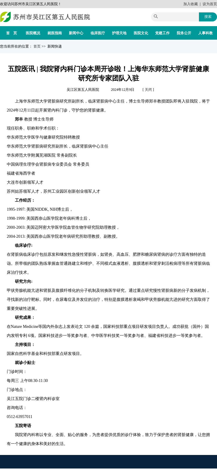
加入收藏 (190, 4)
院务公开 (184, 33)
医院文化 (141, 33)
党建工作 (162, 33)
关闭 (148, 89)
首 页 (11, 33)
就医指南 (54, 33)
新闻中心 (76, 33)
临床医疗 (98, 33)
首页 (37, 46)
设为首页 (210, 4)
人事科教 (205, 33)
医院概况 (33, 33)
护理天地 (119, 33)
